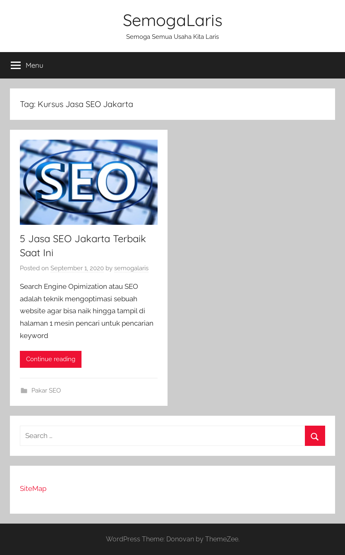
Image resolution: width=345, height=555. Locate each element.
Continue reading (50, 359)
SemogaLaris (173, 20)
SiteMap (33, 488)
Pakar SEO (46, 390)
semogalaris (131, 268)
